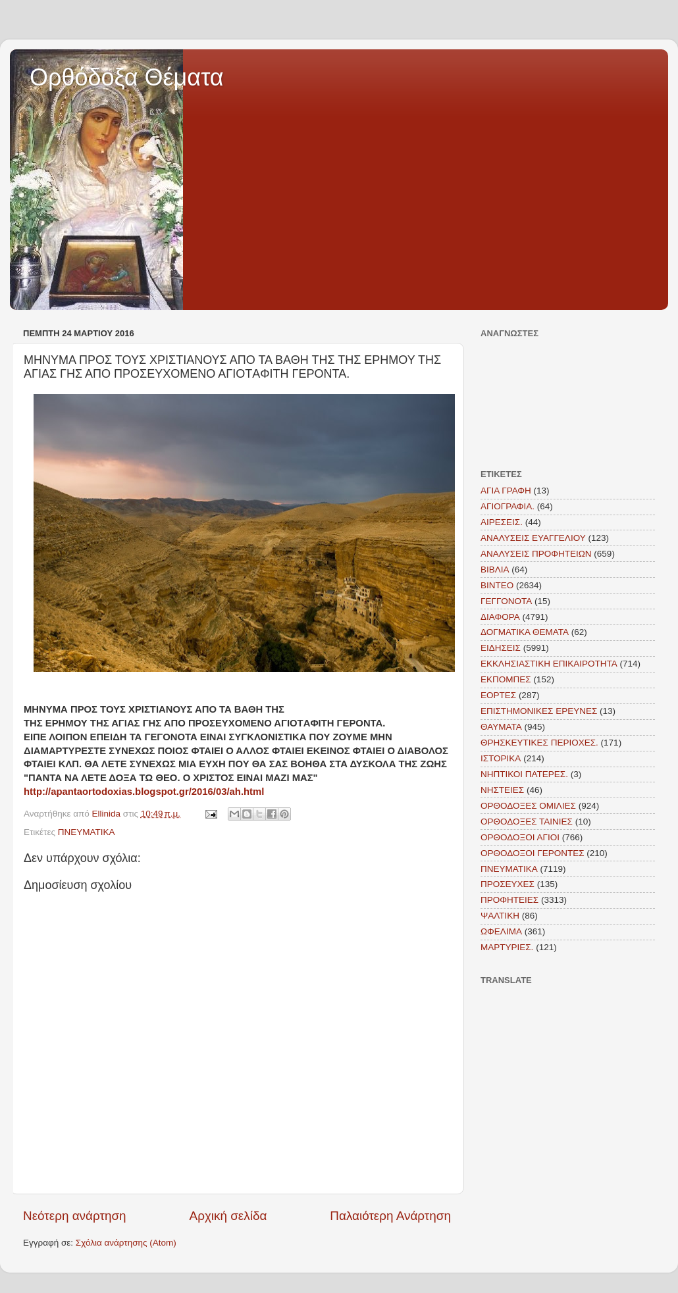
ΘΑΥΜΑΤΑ (501, 727)
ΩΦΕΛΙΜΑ (501, 931)
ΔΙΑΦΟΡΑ (500, 617)
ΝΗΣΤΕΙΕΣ (502, 790)
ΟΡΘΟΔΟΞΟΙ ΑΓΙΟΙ (520, 837)
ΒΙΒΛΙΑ (495, 569)
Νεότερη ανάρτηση (74, 1216)
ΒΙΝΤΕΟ (497, 585)
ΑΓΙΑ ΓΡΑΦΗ (506, 490)
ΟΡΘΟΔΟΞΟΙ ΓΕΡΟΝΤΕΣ (533, 853)
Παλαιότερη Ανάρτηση (390, 1216)
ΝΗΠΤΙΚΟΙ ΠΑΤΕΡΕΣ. (524, 774)
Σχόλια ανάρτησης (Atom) (126, 1243)
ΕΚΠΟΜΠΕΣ (506, 679)
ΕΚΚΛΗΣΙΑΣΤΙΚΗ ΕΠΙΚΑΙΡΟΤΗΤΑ (549, 664)
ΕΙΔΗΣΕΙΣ (501, 648)
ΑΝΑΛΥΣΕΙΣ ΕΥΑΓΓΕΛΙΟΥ (533, 538)
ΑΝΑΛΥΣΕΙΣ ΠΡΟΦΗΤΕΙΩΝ (536, 554)
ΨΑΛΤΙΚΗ (500, 916)
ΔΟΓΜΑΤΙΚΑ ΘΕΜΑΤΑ (525, 632)
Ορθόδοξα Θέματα (127, 77)
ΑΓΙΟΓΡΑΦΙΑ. (508, 506)
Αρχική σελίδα (228, 1216)
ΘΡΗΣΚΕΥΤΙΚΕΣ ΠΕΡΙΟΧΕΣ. (539, 743)
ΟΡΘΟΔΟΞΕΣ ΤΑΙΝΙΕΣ (527, 821)
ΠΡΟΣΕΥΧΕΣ (508, 884)
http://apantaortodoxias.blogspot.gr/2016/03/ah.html (144, 791)
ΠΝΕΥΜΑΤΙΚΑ (86, 832)
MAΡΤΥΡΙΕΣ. (507, 947)
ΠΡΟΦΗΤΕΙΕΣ (509, 900)
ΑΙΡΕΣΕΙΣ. (502, 522)
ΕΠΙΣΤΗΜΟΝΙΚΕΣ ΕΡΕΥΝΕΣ (539, 711)
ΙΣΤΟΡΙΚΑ (501, 758)
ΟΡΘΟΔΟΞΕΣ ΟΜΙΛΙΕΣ (528, 806)
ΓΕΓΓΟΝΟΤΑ (506, 601)
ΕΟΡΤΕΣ (498, 695)
